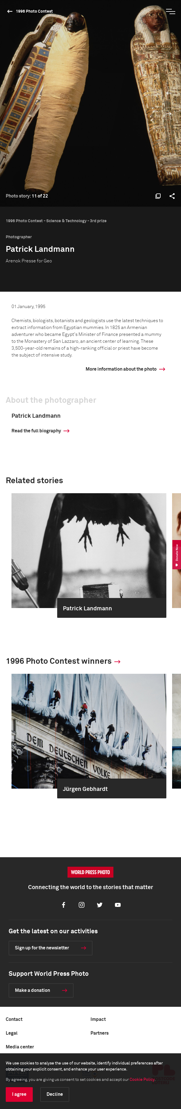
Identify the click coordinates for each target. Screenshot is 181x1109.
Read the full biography (36, 431)
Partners (99, 1033)
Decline (55, 1094)
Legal (12, 1033)
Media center (20, 1047)
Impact (98, 1019)
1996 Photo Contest (34, 11)
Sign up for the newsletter (42, 948)
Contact (14, 1019)
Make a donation (32, 990)
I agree (19, 1094)
